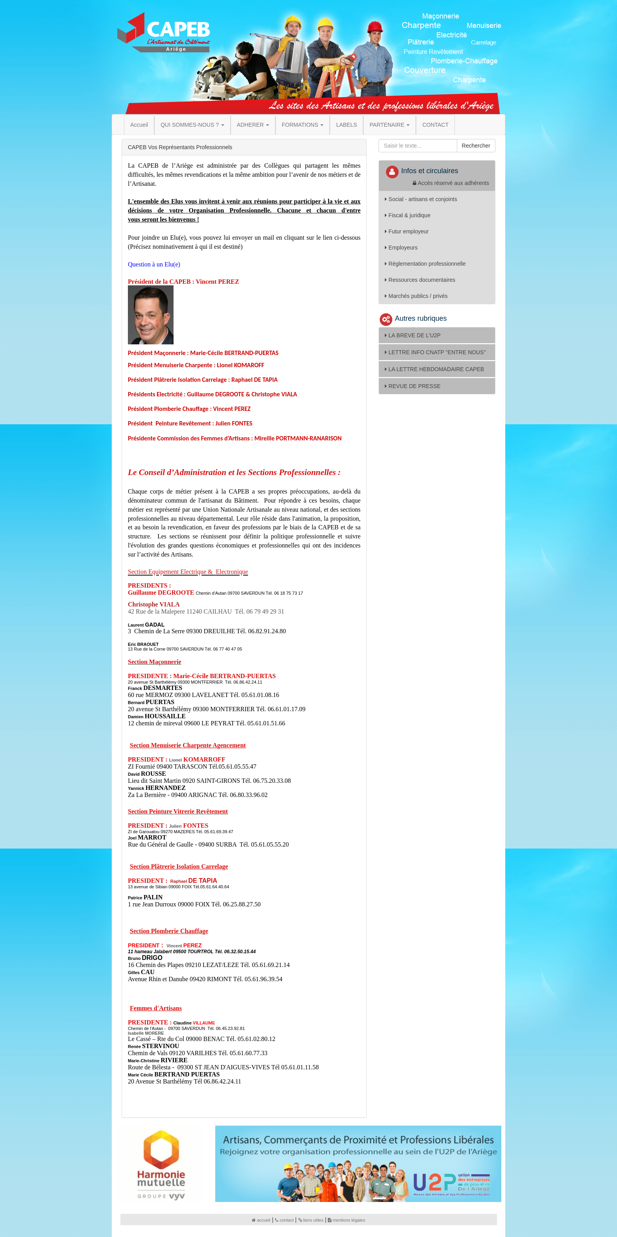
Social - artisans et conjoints (421, 199)
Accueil (139, 125)
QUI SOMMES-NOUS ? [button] (192, 125)
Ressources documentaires (420, 280)
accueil (261, 1220)
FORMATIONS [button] (302, 125)
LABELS (346, 125)
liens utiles (310, 1220)
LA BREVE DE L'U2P (413, 335)
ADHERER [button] (253, 125)
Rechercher (476, 145)
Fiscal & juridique (407, 215)
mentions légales (346, 1220)
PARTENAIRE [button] (389, 125)
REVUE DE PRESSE (412, 386)
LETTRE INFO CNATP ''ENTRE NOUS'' (435, 352)
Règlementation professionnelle (425, 264)
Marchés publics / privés (416, 296)
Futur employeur (407, 231)
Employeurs (401, 247)
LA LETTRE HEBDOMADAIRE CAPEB (434, 369)
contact (284, 1220)
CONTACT (435, 125)
